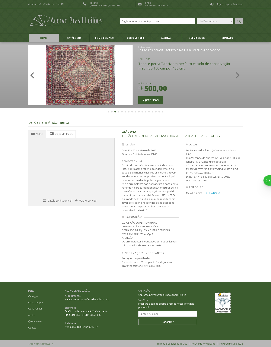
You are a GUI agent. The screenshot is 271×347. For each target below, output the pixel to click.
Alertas (166, 38)
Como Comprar (104, 38)
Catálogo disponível (57, 200)
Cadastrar (168, 322)
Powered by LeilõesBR (231, 343)
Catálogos (74, 38)
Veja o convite (86, 200)
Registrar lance (151, 100)
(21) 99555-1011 (112, 5)
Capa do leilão (61, 134)
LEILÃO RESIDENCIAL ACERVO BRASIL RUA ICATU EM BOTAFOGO (179, 48)
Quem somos (197, 38)
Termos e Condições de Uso (172, 343)
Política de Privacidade (203, 343)
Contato (227, 38)
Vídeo (37, 134)
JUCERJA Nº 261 (212, 193)
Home (43, 38)
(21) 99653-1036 (97, 5)
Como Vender (135, 38)
